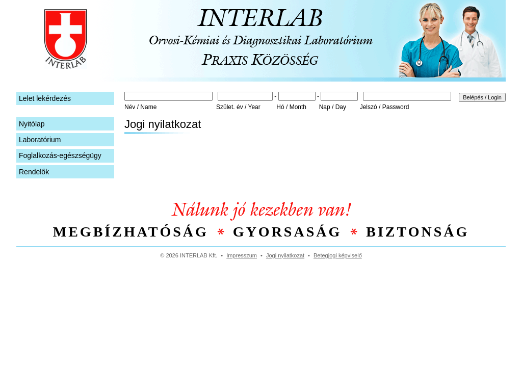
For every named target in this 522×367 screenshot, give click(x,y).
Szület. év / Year (238, 107)
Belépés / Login (482, 97)
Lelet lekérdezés (45, 98)
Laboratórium (40, 140)
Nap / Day (332, 107)
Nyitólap (32, 124)
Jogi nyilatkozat (285, 255)
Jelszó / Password (384, 107)
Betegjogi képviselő (338, 255)
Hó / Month (291, 107)
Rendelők (34, 172)
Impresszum (241, 255)
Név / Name (140, 107)
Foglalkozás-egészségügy (60, 155)
